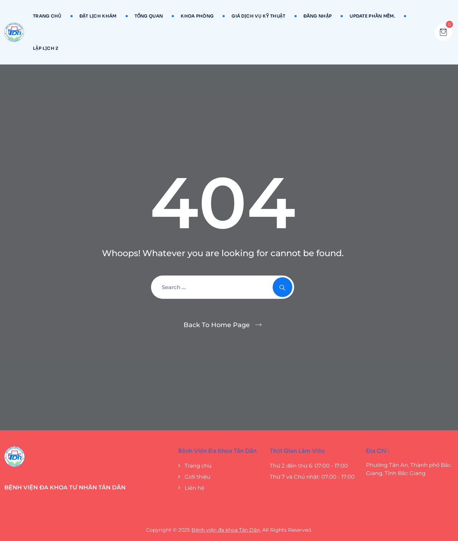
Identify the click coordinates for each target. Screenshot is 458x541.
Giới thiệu (197, 476)
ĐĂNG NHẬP (317, 16)
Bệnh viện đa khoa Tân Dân (225, 530)
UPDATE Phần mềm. (372, 16)
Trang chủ (198, 465)
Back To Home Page (217, 325)
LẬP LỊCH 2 (46, 48)
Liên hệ (194, 487)
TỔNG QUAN (149, 16)
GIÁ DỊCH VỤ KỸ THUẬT (258, 16)
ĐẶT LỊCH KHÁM (98, 16)
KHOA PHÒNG (197, 16)
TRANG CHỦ (47, 16)
